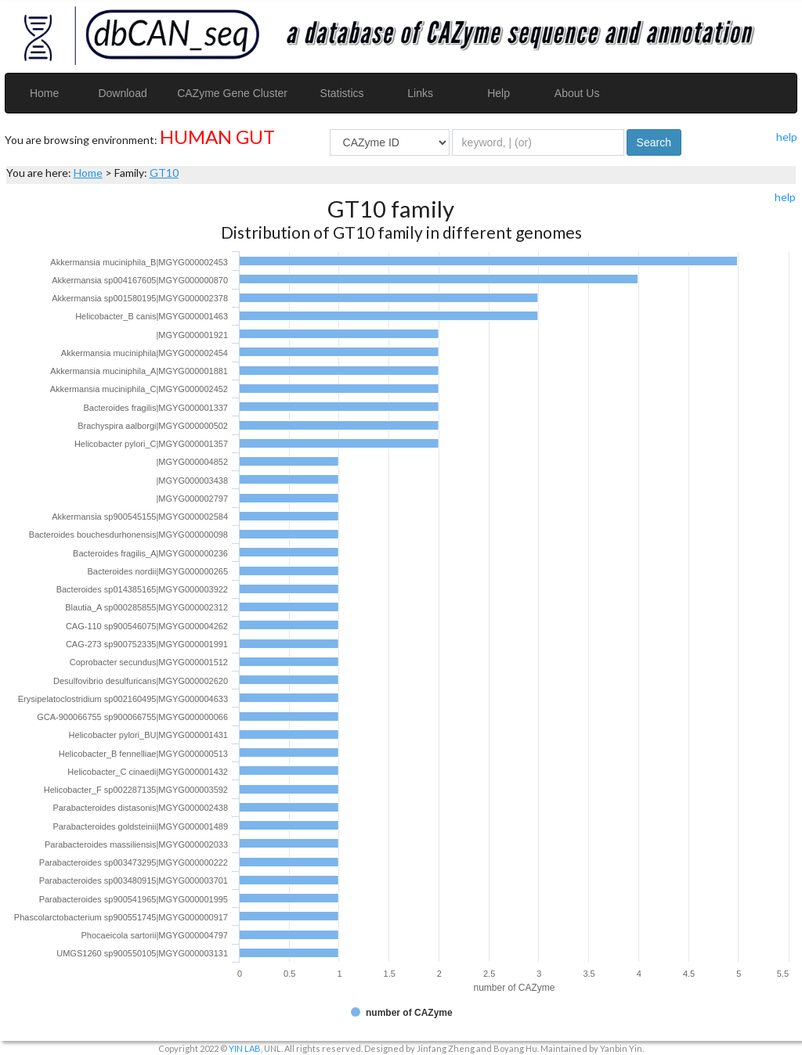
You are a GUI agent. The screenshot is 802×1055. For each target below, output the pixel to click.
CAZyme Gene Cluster (232, 93)
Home (44, 93)
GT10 (164, 172)
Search (654, 142)
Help (498, 93)
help (786, 136)
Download (122, 93)
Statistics (342, 93)
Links (420, 93)
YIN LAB (245, 1048)
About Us (577, 93)
